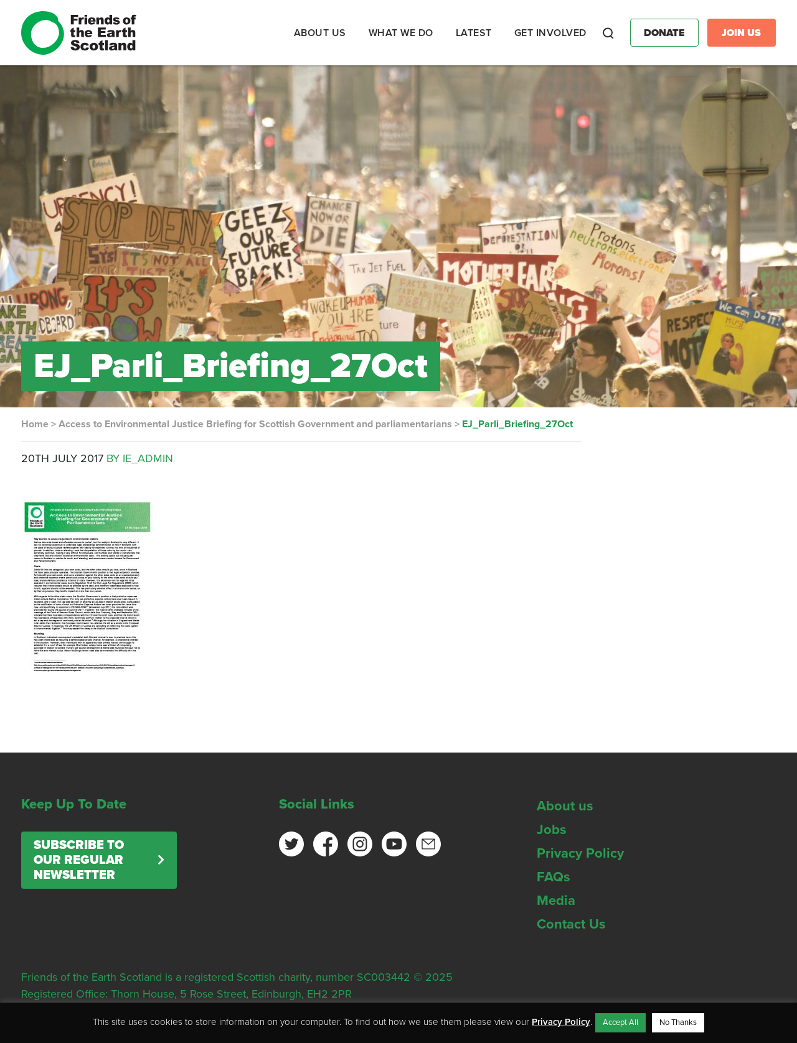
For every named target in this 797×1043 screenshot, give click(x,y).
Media (556, 900)
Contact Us (571, 924)
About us (565, 806)
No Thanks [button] (678, 1022)
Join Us (741, 33)
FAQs (553, 877)
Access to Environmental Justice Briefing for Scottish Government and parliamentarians (255, 424)
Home (35, 424)
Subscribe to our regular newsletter (79, 860)
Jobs (552, 830)
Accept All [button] (620, 1022)
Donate (664, 33)
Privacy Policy (580, 853)
